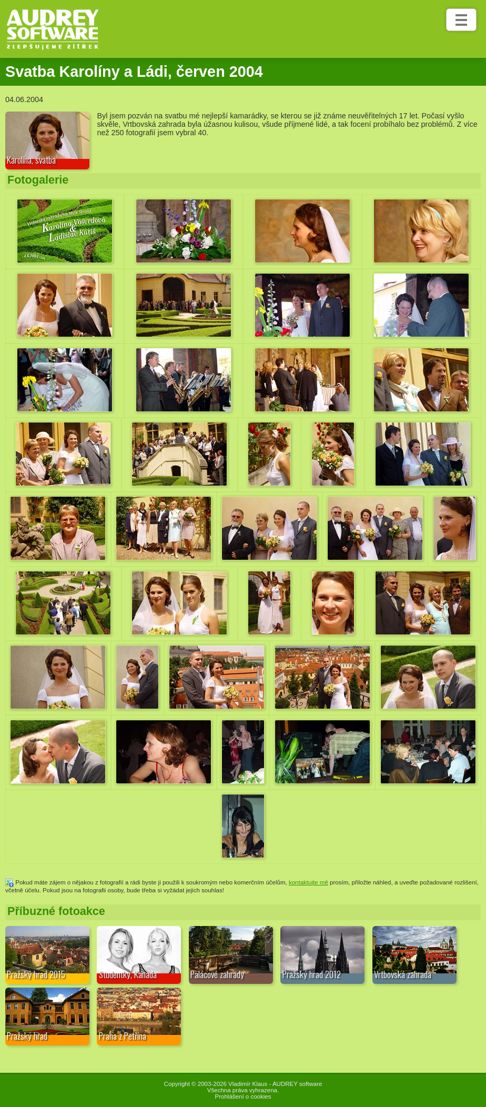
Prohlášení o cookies (243, 1096)
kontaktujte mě (308, 882)
